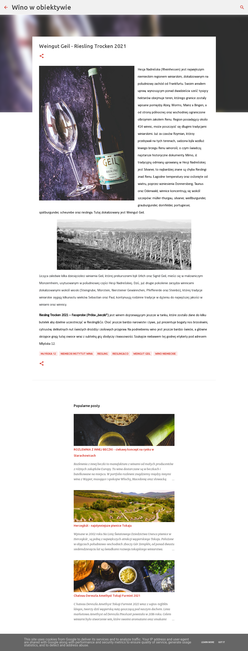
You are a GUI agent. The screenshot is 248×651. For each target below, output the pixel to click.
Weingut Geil (141, 353)
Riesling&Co (121, 353)
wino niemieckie (165, 353)
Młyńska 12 (48, 353)
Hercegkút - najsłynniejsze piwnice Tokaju (103, 525)
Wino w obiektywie (41, 7)
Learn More (207, 642)
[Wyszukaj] (242, 7)
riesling (102, 353)
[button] (41, 56)
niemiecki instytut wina (77, 353)
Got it (221, 642)
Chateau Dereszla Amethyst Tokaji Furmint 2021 (107, 595)
